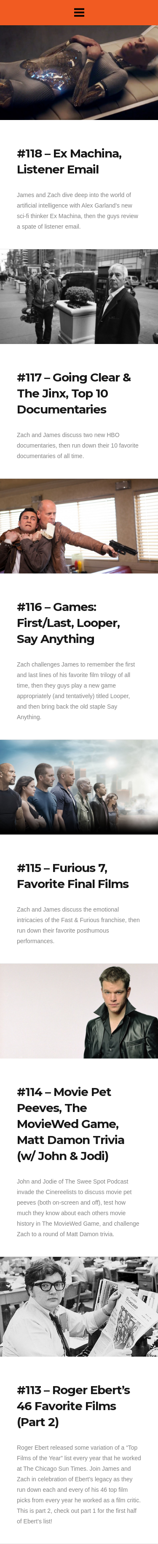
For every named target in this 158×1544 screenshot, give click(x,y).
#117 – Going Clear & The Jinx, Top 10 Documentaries (74, 393)
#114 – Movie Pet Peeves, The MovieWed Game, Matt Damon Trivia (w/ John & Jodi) (70, 1124)
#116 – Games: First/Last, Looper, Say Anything (68, 623)
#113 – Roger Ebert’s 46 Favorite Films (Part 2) (73, 1406)
